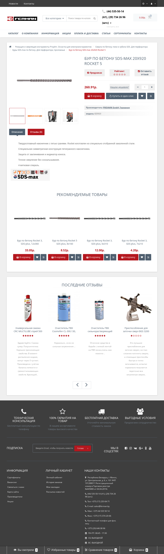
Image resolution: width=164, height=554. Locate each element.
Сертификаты (122, 33)
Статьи (106, 33)
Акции (66, 33)
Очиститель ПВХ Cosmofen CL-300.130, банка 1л (64, 330)
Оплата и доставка (86, 33)
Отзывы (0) (36, 131)
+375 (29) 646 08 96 (95, 528)
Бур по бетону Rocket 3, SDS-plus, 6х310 (99, 242)
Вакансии (12, 482)
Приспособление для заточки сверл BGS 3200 (136, 330)
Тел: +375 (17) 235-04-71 (97, 501)
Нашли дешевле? (119, 87)
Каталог (13, 33)
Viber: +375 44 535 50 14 (97, 511)
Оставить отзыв (146, 73)
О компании (30, 33)
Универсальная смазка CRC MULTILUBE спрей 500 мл (28, 330)
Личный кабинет (54, 477)
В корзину (23, 257)
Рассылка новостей (55, 491)
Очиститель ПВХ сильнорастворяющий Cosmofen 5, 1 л (100, 330)
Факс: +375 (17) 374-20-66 (98, 515)
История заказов (54, 482)
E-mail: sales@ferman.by (97, 506)
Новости (13, 3)
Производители (14, 496)
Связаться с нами (15, 487)
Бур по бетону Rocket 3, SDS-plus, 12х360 (29, 242)
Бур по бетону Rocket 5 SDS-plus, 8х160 (64, 242)
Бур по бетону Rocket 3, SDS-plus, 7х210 (134, 242)
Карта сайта (13, 491)
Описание (17, 131)
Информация (50, 33)
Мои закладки (53, 487)
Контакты (29, 3)
